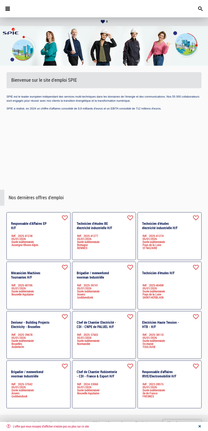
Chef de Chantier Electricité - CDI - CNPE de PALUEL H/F (96, 324)
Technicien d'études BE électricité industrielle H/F (94, 226)
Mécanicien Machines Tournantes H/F (25, 275)
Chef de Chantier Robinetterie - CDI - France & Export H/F (97, 374)
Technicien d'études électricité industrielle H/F (160, 226)
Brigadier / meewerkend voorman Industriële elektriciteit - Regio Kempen (30, 376)
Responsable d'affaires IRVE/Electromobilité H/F (159, 374)
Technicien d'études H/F (158, 273)
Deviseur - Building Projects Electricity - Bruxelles (30, 324)
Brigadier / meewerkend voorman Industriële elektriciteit (93, 277)
